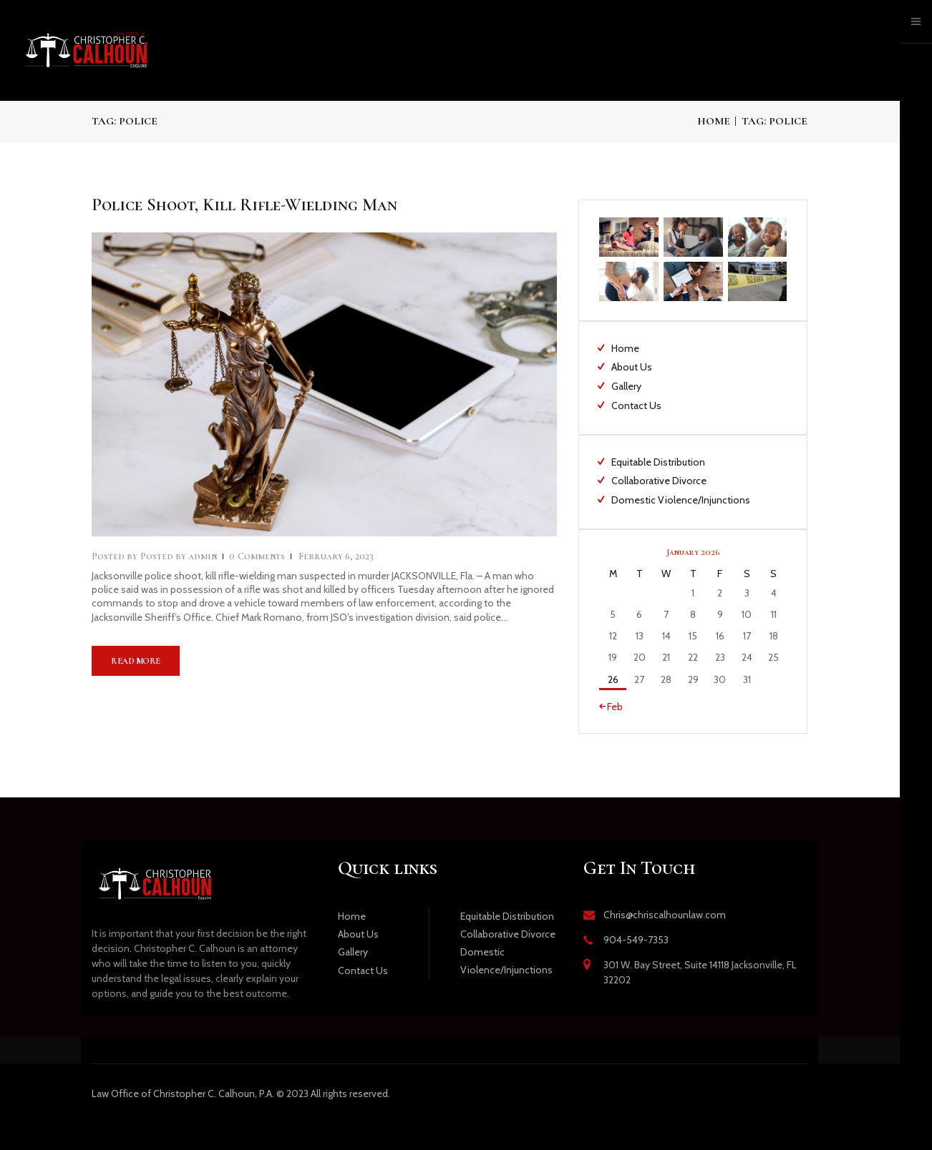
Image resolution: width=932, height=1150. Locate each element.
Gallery (626, 386)
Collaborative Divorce (659, 480)
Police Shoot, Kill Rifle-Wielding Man (244, 204)
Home (713, 120)
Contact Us (636, 405)
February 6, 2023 (336, 556)
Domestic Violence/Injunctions (680, 499)
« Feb (611, 706)
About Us (631, 366)
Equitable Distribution (658, 462)
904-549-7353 (636, 939)
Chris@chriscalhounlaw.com (664, 914)
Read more (135, 661)
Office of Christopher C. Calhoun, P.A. (183, 1093)
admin (179, 556)
